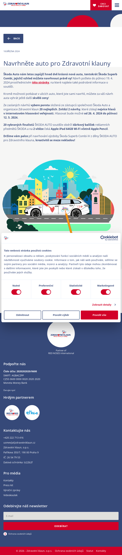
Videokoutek (10, 495)
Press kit (8, 485)
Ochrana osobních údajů (69, 550)
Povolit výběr (61, 314)
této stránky (40, 82)
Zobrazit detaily (101, 304)
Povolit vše (99, 314)
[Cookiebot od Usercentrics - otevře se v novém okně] (103, 238)
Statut (89, 550)
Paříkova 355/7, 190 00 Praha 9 (21, 452)
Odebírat (61, 526)
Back (13, 38)
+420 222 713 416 (13, 437)
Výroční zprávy (11, 490)
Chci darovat (103, 5)
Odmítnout (22, 314)
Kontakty (8, 480)
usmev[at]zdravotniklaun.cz (19, 442)
